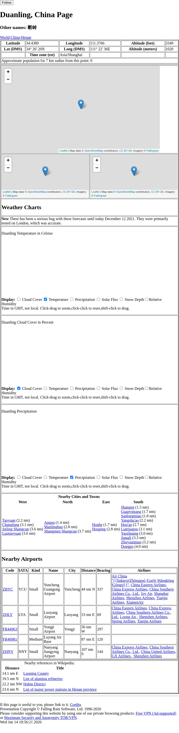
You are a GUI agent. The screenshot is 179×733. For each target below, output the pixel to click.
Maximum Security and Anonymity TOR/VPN (40, 718)
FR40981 (10, 639)
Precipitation (85, 299)
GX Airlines (122, 656)
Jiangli (126, 538)
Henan (26, 37)
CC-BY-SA (125, 150)
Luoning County (36, 673)
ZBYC (8, 589)
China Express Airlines (130, 589)
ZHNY (8, 652)
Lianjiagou (129, 529)
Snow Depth (134, 299)
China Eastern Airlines (148, 585)
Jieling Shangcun (15, 529)
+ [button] (8, 72)
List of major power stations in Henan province (60, 689)
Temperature (58, 299)
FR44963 (10, 629)
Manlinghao (53, 527)
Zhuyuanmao (131, 542)
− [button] (8, 79)
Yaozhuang (129, 533)
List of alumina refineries (43, 679)
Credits (75, 705)
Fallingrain (152, 150)
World (5, 37)
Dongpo (127, 546)
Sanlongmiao (131, 516)
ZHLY (8, 615)
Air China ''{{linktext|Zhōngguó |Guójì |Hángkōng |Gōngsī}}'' (143, 580)
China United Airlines (158, 652)
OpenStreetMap (93, 150)
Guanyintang (131, 512)
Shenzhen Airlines (140, 598)
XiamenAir (135, 602)
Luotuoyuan (11, 533)
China (15, 37)
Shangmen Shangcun (60, 531)
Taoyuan (9, 520)
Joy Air (146, 594)
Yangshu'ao (130, 520)
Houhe (97, 525)
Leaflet (64, 150)
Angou (49, 522)
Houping (99, 529)
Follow (6, 2)
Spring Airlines (123, 621)
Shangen (127, 507)
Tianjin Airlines (149, 621)
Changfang (10, 525)
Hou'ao (126, 525)
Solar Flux (110, 299)
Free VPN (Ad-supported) (156, 713)
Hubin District (34, 684)
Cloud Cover (32, 299)
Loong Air (128, 617)
